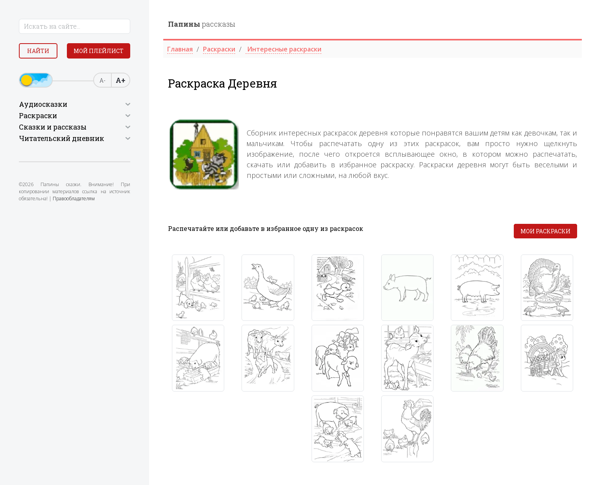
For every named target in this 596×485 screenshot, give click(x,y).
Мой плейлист (99, 51)
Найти (38, 51)
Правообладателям (74, 198)
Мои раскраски (545, 231)
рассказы (201, 24)
